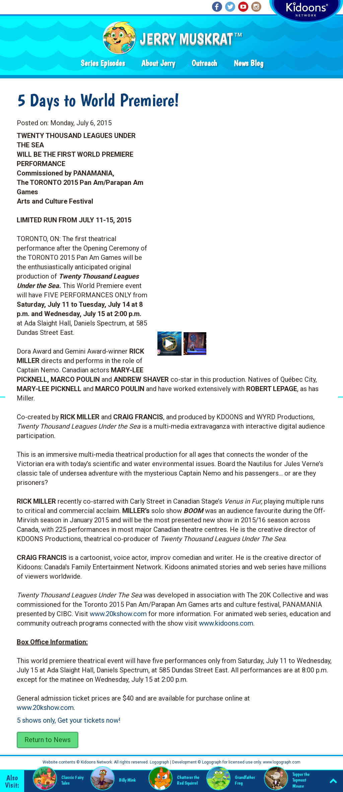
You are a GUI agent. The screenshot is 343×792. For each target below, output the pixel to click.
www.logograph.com (281, 762)
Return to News (47, 740)
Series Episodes (103, 63)
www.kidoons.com (226, 623)
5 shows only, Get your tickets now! (68, 720)
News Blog (248, 63)
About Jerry (158, 63)
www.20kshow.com (118, 614)
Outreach (204, 63)
